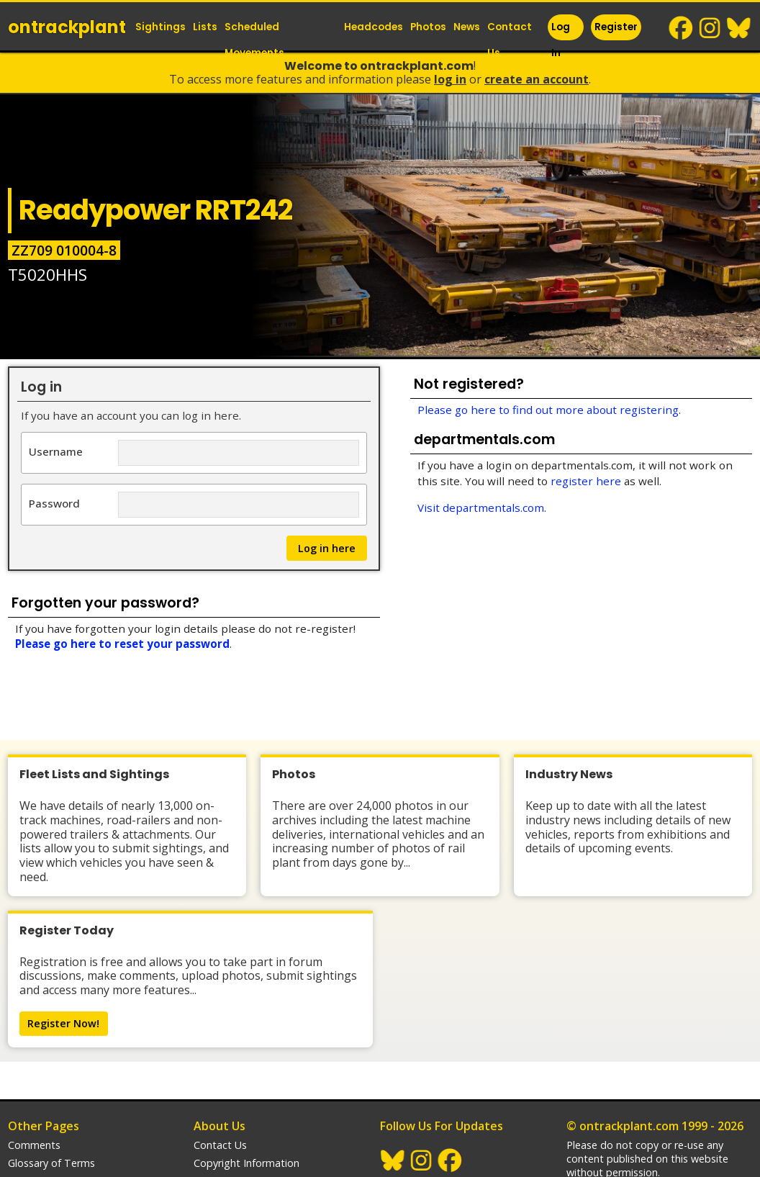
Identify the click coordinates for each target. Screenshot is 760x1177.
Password (54, 503)
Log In (560, 40)
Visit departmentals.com (480, 507)
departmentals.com (613, 1116)
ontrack (67, 27)
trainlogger (592, 1098)
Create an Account (536, 79)
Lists (205, 27)
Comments (34, 1033)
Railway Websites (615, 1079)
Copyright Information (246, 1051)
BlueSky (739, 28)
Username (56, 451)
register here (586, 481)
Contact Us (509, 40)
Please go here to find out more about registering (548, 409)
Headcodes (373, 27)
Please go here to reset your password (122, 643)
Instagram (710, 28)
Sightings (160, 27)
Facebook (682, 28)
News (466, 27)
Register (616, 27)
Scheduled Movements (254, 40)
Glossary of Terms (51, 1051)
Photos (428, 27)
